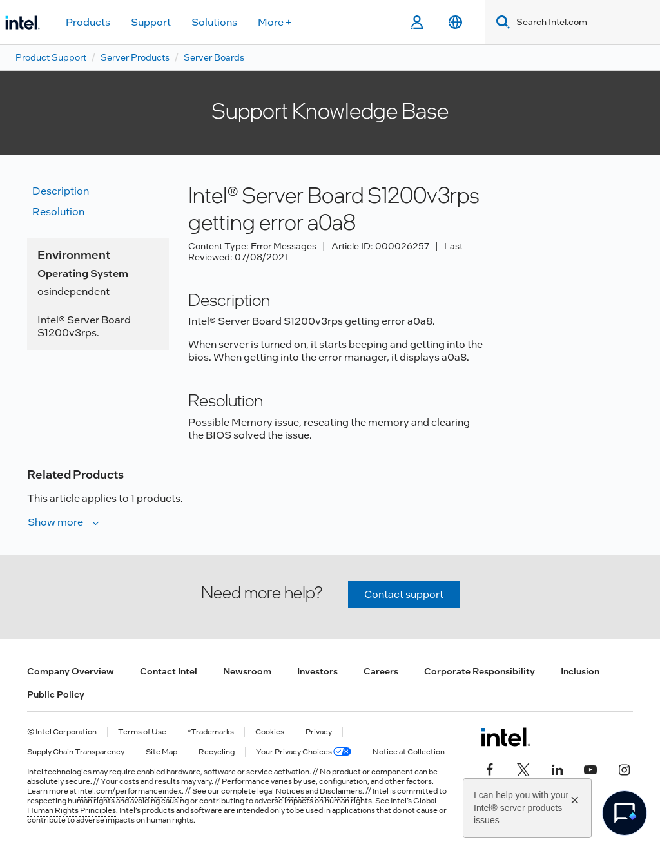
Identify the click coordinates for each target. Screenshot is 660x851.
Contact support (403, 594)
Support (151, 22)
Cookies (269, 732)
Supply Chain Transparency (75, 752)
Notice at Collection (409, 752)
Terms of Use (142, 732)
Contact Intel (168, 671)
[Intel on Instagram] (624, 768)
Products (88, 22)
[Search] (500, 22)
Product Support (50, 57)
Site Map (161, 752)
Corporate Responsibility (479, 671)
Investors (317, 671)
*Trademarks (211, 732)
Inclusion (580, 671)
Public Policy (55, 694)
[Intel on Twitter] (523, 768)
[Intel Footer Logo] (505, 737)
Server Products (135, 57)
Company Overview (70, 671)
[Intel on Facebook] (490, 768)
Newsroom (247, 671)
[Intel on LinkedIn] (557, 768)
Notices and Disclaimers (318, 791)
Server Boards (214, 57)
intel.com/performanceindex (130, 791)
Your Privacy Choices (303, 752)
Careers (381, 671)
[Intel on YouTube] (590, 768)
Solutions (214, 22)
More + (275, 22)
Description (60, 191)
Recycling (217, 752)
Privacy (319, 732)
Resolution (58, 211)
